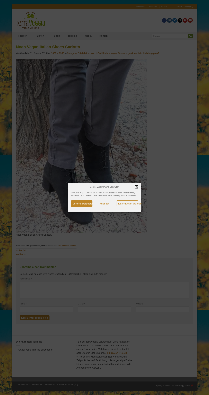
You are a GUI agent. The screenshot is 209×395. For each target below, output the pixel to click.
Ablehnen (104, 203)
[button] (136, 186)
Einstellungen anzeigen (128, 203)
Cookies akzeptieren (82, 203)
